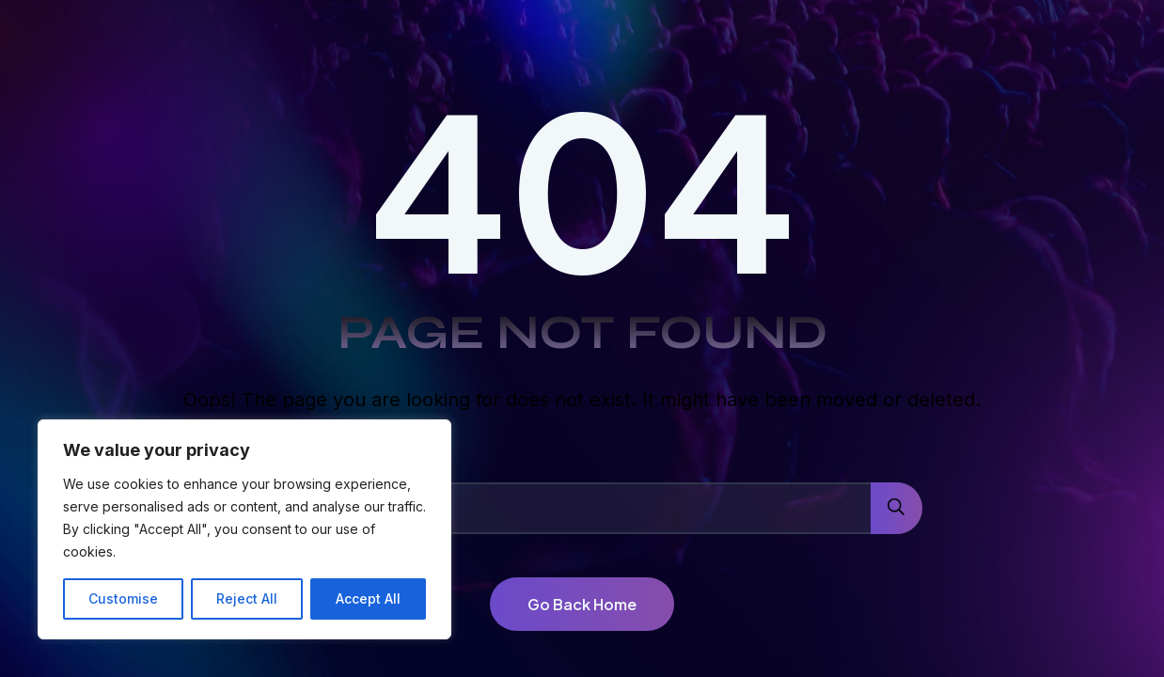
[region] (244, 529)
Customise (123, 598)
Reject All (246, 598)
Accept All (368, 598)
